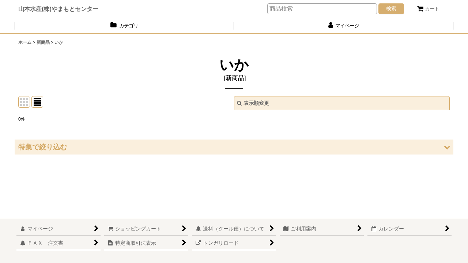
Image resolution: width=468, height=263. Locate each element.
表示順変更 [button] (253, 103)
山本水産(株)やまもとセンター (58, 8)
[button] (234, 147)
